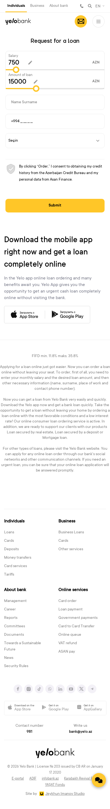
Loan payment (70, 609)
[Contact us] (99, 780)
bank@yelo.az (80, 732)
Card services (15, 566)
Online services (73, 590)
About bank (58, 6)
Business (37, 6)
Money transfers (17, 558)
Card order (67, 601)
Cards (9, 541)
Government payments (78, 618)
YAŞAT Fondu (55, 785)
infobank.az (50, 779)
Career (10, 609)
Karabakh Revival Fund (81, 779)
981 (81, 6)
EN (97, 6)
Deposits (11, 549)
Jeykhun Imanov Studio (65, 794)
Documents (14, 635)
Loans (9, 532)
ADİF (32, 779)
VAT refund (67, 643)
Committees (14, 626)
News (8, 658)
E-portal (18, 779)
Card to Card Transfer (76, 626)
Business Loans (71, 532)
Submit (55, 205)
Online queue (69, 635)
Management (15, 601)
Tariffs (9, 575)
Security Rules (16, 666)
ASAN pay (66, 652)
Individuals (16, 6)
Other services (70, 549)
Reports (10, 618)
